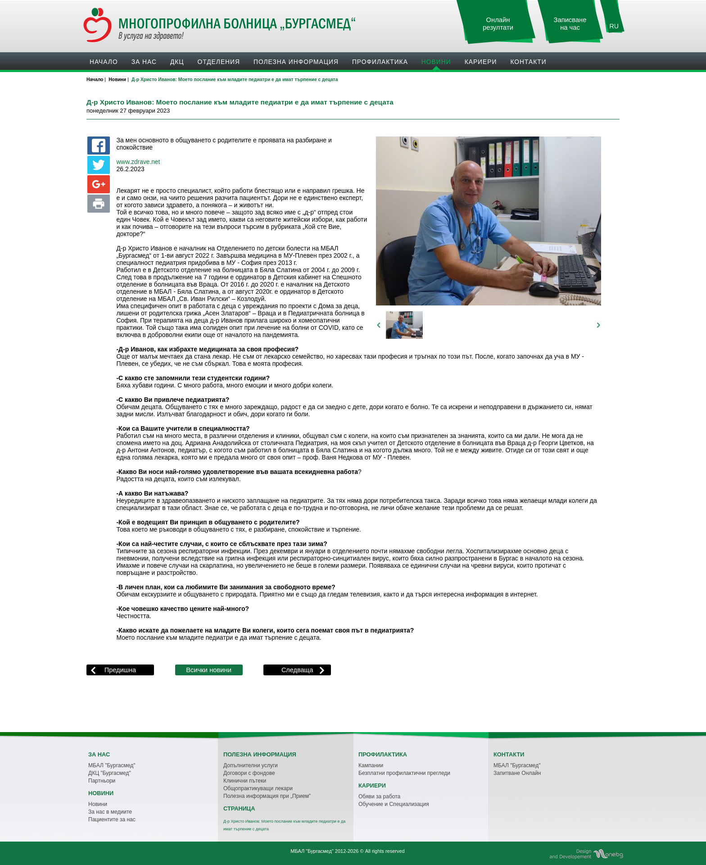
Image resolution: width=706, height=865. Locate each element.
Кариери (481, 61)
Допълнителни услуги (250, 765)
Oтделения (219, 61)
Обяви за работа (379, 796)
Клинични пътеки (244, 781)
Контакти (528, 61)
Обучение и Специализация (393, 804)
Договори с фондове (249, 773)
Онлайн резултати (498, 23)
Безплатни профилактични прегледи (404, 773)
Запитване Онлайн (517, 773)
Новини (436, 61)
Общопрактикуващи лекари (258, 788)
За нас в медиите (110, 812)
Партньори (101, 781)
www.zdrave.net (138, 162)
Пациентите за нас (112, 819)
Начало (104, 61)
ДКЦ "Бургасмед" (109, 773)
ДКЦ (177, 61)
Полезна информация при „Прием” (267, 796)
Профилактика (380, 61)
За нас (144, 61)
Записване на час (570, 23)
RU (614, 26)
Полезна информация (296, 61)
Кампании (370, 765)
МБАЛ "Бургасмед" (111, 765)
